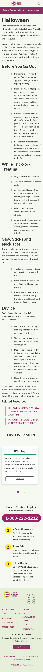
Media (28, 660)
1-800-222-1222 (33, 10)
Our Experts (8, 627)
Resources (7, 618)
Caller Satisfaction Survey (29, 617)
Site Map (34, 656)
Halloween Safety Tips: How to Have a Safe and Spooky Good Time (23, 411)
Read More (20, 479)
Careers (26, 609)
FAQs (24, 625)
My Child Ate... (9, 609)
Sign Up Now (21, 647)
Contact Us (28, 629)
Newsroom (18, 660)
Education (7, 622)
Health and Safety (11, 614)
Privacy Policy (9, 656)
